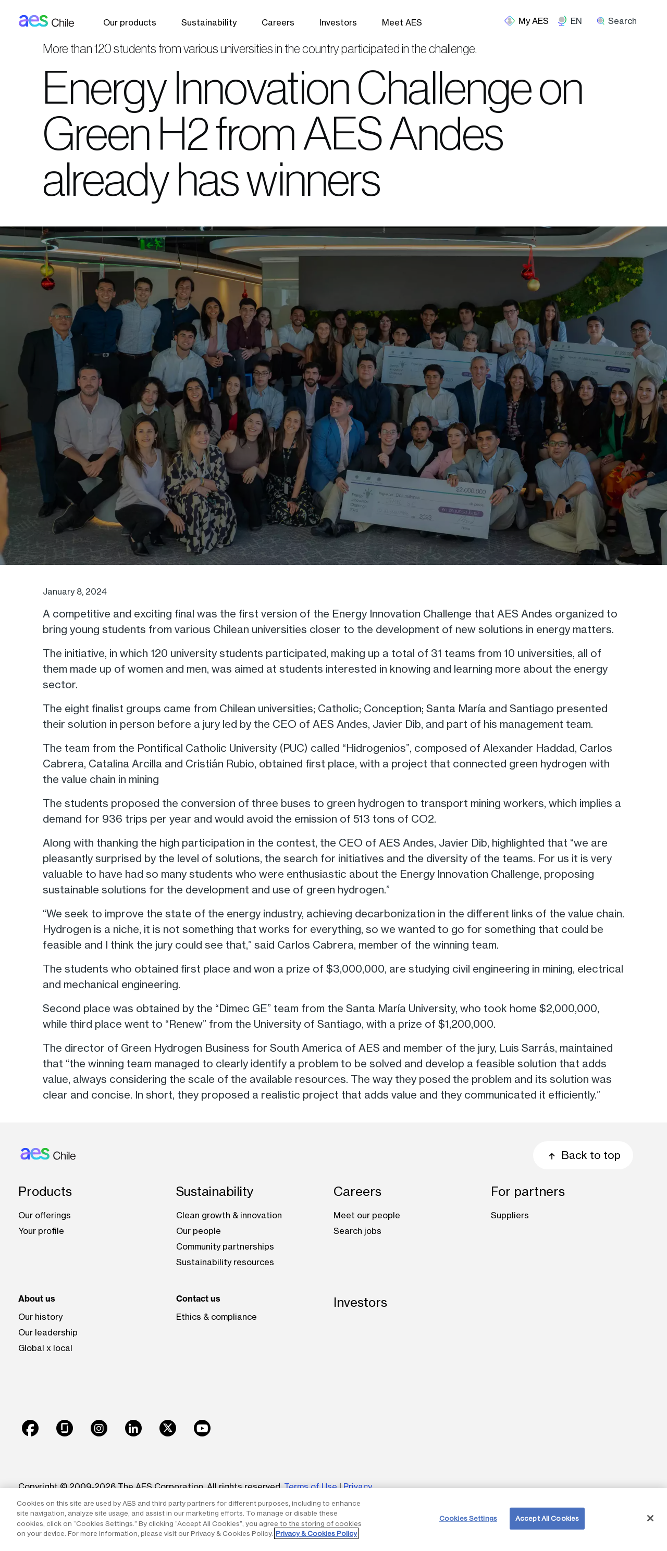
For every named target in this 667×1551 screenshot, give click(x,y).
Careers (278, 22)
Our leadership (48, 1332)
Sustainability (209, 22)
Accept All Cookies (547, 1518)
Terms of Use (310, 1486)
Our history (40, 1317)
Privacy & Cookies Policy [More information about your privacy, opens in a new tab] (316, 1533)
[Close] (650, 1518)
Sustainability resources (225, 1262)
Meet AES (402, 22)
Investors (338, 22)
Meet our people (367, 1215)
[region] (333, 1519)
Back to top (583, 1155)
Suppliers (510, 1215)
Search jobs (357, 1231)
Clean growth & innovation (229, 1215)
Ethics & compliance (216, 1317)
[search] (620, 20)
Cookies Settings (468, 1518)
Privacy (357, 1486)
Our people (198, 1231)
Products (45, 1191)
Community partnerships (225, 1246)
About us (36, 1298)
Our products (129, 22)
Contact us (198, 1298)
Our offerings (44, 1215)
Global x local (45, 1348)
